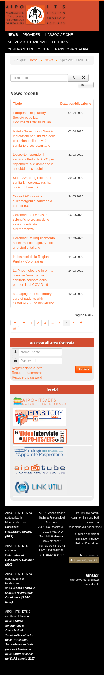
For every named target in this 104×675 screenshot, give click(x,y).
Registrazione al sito (27, 368)
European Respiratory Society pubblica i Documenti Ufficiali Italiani (32, 117)
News (13, 35)
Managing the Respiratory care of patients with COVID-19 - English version (34, 298)
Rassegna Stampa (71, 49)
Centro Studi (20, 49)
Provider (31, 35)
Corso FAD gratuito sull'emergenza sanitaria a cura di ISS (32, 201)
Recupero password (27, 377)
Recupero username (27, 373)
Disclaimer (92, 543)
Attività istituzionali (27, 42)
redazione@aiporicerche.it (85, 526)
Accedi (84, 369)
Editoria (60, 42)
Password (17, 358)
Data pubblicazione (75, 104)
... (52, 323)
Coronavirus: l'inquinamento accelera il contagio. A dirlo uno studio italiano (34, 242)
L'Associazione (59, 35)
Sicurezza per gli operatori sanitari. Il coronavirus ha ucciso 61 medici (32, 182)
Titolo (17, 104)
